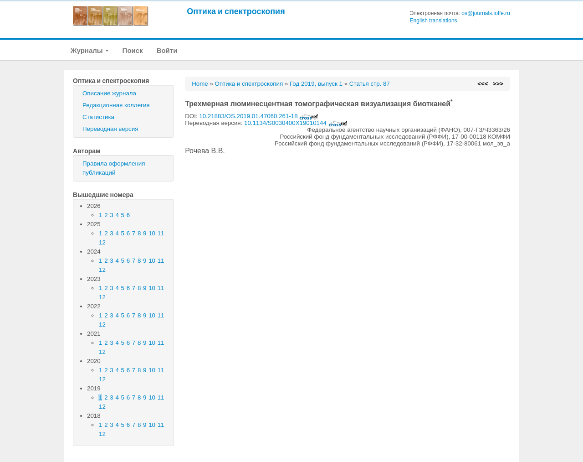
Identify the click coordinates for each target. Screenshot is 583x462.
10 (151, 233)
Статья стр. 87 (369, 83)
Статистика (98, 117)
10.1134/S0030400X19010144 (296, 122)
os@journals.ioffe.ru (485, 13)
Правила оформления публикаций (113, 168)
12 (102, 242)
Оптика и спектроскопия (236, 11)
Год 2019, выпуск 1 (316, 83)
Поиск (133, 50)
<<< (482, 83)
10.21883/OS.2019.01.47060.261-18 (258, 116)
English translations (433, 20)
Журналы (90, 50)
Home (200, 83)
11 (161, 233)
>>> (498, 83)
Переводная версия (110, 128)
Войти (167, 50)
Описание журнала (109, 93)
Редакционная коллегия (116, 105)
